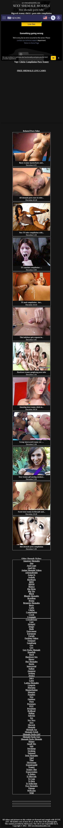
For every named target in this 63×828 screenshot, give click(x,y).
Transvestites (31, 772)
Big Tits (31, 591)
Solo (31, 746)
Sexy (31, 723)
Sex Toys (31, 720)
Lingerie (31, 685)
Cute (31, 622)
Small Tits (31, 744)
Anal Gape (31, 566)
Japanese (31, 671)
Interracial (31, 666)
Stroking (31, 751)
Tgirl (31, 758)
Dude (31, 629)
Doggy (31, 627)
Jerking (31, 673)
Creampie (31, 617)
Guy (31, 648)
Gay (31, 645)
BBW (31, 582)
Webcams (31, 790)
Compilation (31, 62)
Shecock (31, 725)
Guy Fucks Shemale (31, 650)
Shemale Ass (31, 730)
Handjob (31, 652)
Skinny (31, 741)
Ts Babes (31, 774)
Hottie (31, 664)
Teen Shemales (31, 755)
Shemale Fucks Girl (31, 734)
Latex (31, 680)
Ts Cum (31, 779)
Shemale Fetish (31, 732)
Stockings (31, 748)
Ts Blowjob (31, 776)
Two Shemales (31, 786)
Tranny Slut (31, 769)
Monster (31, 692)
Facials (31, 636)
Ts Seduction (31, 783)
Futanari (31, 641)
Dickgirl (31, 624)
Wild (31, 793)
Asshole (31, 577)
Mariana (31, 687)
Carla (31, 608)
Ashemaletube (31, 573)
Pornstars (31, 704)
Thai (31, 760)
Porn (40, 62)
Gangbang (31, 643)
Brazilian (31, 598)
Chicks (22, 62)
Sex (31, 718)
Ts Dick (31, 781)
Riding (31, 713)
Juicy (31, 678)
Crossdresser (31, 620)
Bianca (31, 587)
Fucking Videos (31, 638)
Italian (31, 669)
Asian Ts (31, 575)
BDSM (31, 584)
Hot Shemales (31, 662)
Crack (31, 615)
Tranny (45, 62)
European (31, 634)
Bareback (31, 580)
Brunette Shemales (31, 603)
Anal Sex (31, 568)
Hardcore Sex (31, 657)
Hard (31, 655)
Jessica (31, 676)
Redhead (31, 711)
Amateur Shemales (31, 561)
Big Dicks (31, 589)
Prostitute (31, 708)
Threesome (31, 762)
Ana (31, 563)
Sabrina (31, 715)
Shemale (31, 727)
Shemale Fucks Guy (31, 737)
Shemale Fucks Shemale (31, 739)
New (31, 697)
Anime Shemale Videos (31, 570)
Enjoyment (31, 631)
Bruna (31, 601)
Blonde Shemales (31, 596)
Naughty (31, 694)
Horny (31, 659)
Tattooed (31, 753)
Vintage (31, 788)
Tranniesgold (31, 765)
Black (31, 594)
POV (31, 706)
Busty (31, 605)
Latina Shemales (31, 683)
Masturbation (31, 690)
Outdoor (31, 699)
